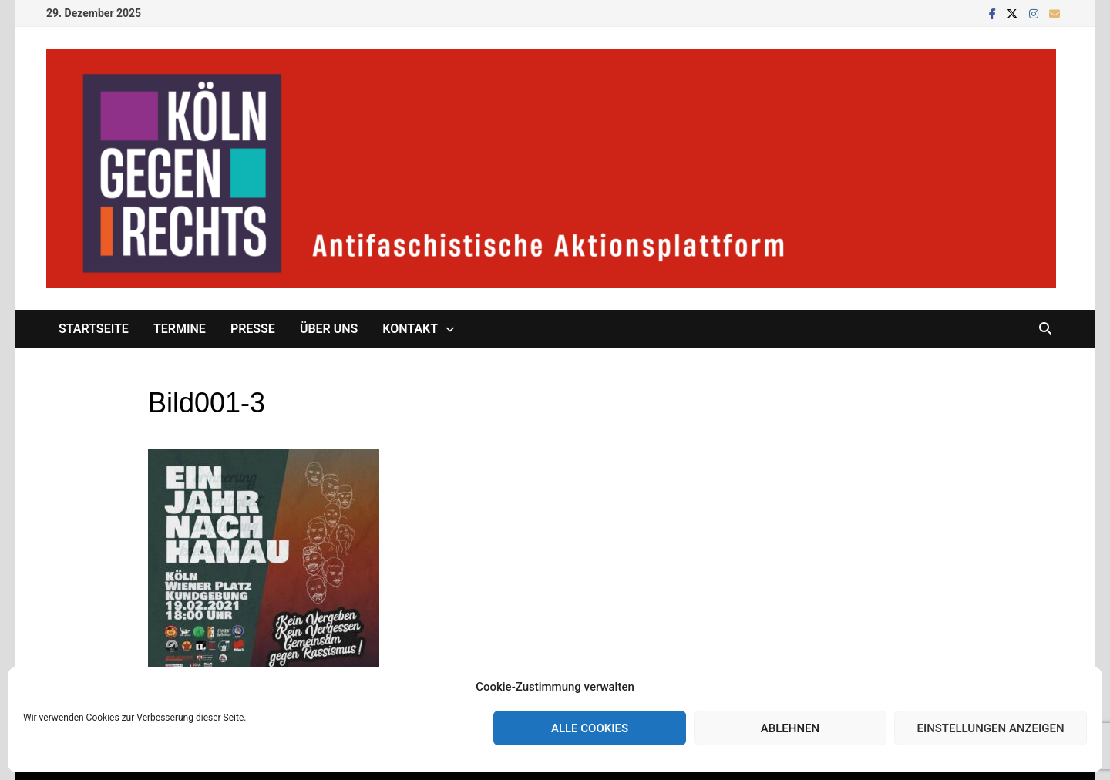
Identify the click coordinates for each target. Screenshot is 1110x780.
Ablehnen (790, 728)
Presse (252, 328)
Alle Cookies (589, 728)
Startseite (94, 328)
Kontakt (410, 328)
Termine (179, 328)
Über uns (329, 328)
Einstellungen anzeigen (990, 728)
